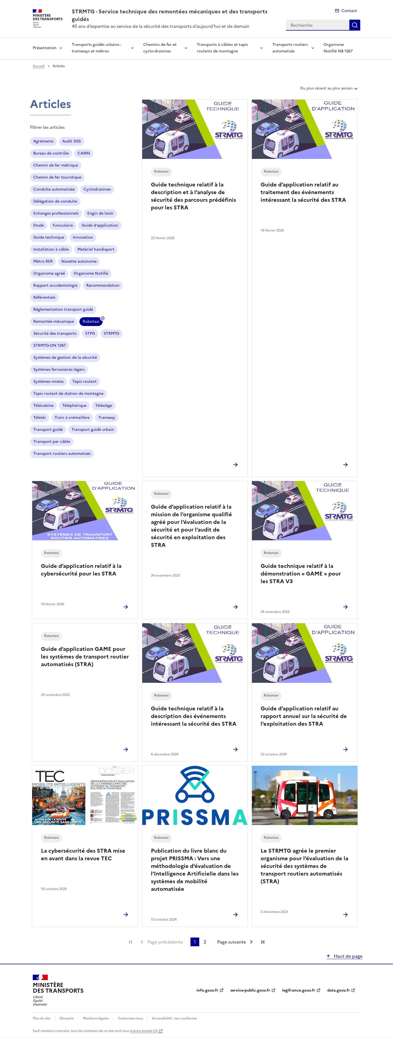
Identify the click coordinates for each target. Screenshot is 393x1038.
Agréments (43, 141)
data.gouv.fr (338, 990)
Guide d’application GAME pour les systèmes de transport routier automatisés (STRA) (85, 656)
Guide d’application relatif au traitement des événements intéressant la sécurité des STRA (303, 192)
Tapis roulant (84, 381)
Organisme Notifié (91, 273)
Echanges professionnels (56, 213)
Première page (130, 942)
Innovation (83, 237)
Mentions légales (96, 1018)
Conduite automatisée (54, 189)
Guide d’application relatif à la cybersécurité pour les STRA (81, 570)
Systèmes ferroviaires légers (59, 369)
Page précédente (165, 942)
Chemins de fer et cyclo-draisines (160, 48)
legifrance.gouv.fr (298, 990)
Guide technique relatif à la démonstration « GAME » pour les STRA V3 (301, 573)
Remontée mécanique (53, 321)
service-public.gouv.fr (250, 990)
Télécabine (43, 405)
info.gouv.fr (207, 990)
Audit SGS (71, 141)
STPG (90, 333)
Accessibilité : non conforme (174, 1018)
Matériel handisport (96, 249)
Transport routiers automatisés (62, 453)
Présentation (44, 48)
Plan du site (41, 1018)
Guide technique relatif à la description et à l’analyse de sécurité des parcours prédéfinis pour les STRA (193, 196)
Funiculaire (63, 225)
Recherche (354, 25)
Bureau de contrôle (51, 153)
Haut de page (347, 956)
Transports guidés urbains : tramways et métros (96, 48)
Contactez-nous (130, 1018)
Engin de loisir (100, 213)
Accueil (38, 66)
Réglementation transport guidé (63, 309)
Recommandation (103, 285)
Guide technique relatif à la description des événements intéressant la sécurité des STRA (193, 716)
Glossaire (66, 1018)
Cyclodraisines (97, 189)
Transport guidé (48, 429)
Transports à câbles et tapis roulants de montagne (222, 48)
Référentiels (44, 297)
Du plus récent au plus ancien (329, 90)
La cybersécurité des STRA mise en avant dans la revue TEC (83, 854)
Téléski (39, 417)
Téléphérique (74, 405)
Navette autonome (79, 261)
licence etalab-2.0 (143, 1030)
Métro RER (43, 261)
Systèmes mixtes (48, 381)
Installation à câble (51, 249)
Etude (38, 225)
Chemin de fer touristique (57, 177)
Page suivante (231, 942)
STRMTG (111, 333)
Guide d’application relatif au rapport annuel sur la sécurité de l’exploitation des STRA (304, 716)
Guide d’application (100, 225)
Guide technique (48, 237)
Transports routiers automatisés (290, 48)
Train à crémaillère (72, 417)
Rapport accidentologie (55, 285)
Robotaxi (91, 322)
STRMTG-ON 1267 (49, 345)
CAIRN (84, 153)
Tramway (106, 417)
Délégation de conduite (55, 201)
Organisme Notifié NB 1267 (338, 48)
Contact (349, 11)
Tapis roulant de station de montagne (68, 393)
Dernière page (262, 942)
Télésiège (103, 405)
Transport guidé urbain (93, 429)
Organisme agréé (49, 273)
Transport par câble (51, 441)
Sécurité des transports (54, 333)
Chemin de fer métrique (55, 165)
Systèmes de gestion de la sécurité (65, 357)
